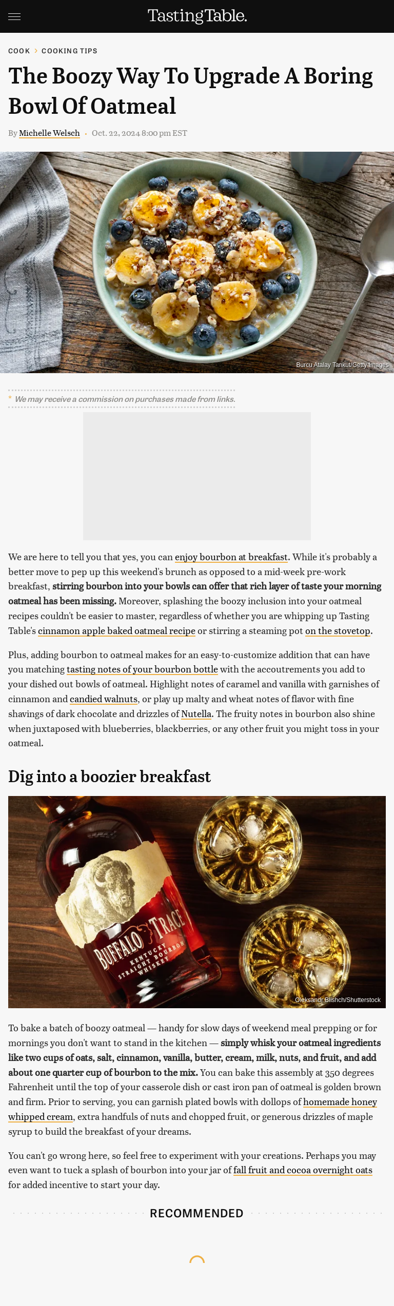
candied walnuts (103, 698)
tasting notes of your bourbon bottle (142, 668)
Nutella (196, 713)
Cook (19, 50)
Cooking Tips (69, 50)
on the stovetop (337, 630)
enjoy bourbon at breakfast (231, 556)
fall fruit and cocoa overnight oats (302, 1169)
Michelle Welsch (49, 132)
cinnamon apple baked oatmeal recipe (116, 630)
